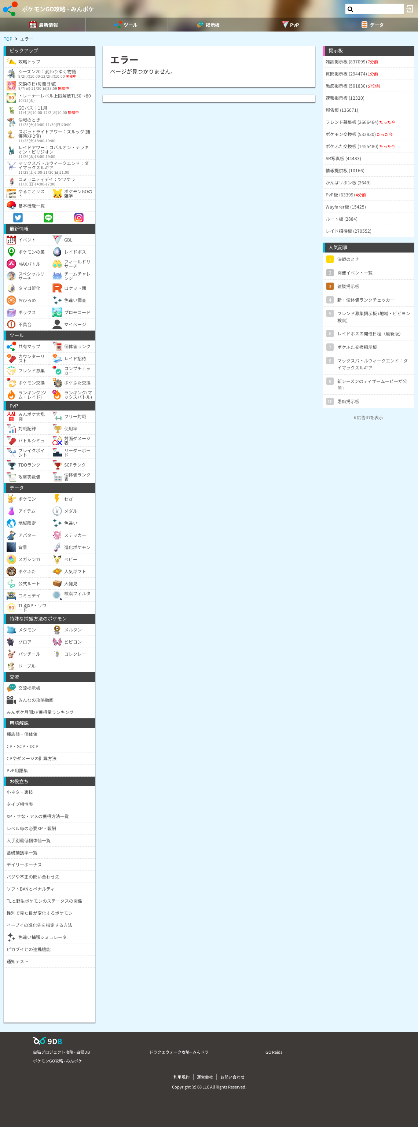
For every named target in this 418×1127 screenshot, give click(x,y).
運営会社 (205, 1077)
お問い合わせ (232, 1077)
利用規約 (181, 1077)
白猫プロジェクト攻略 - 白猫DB (61, 1052)
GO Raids (273, 1052)
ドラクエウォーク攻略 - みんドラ (179, 1052)
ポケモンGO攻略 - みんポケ (58, 8)
